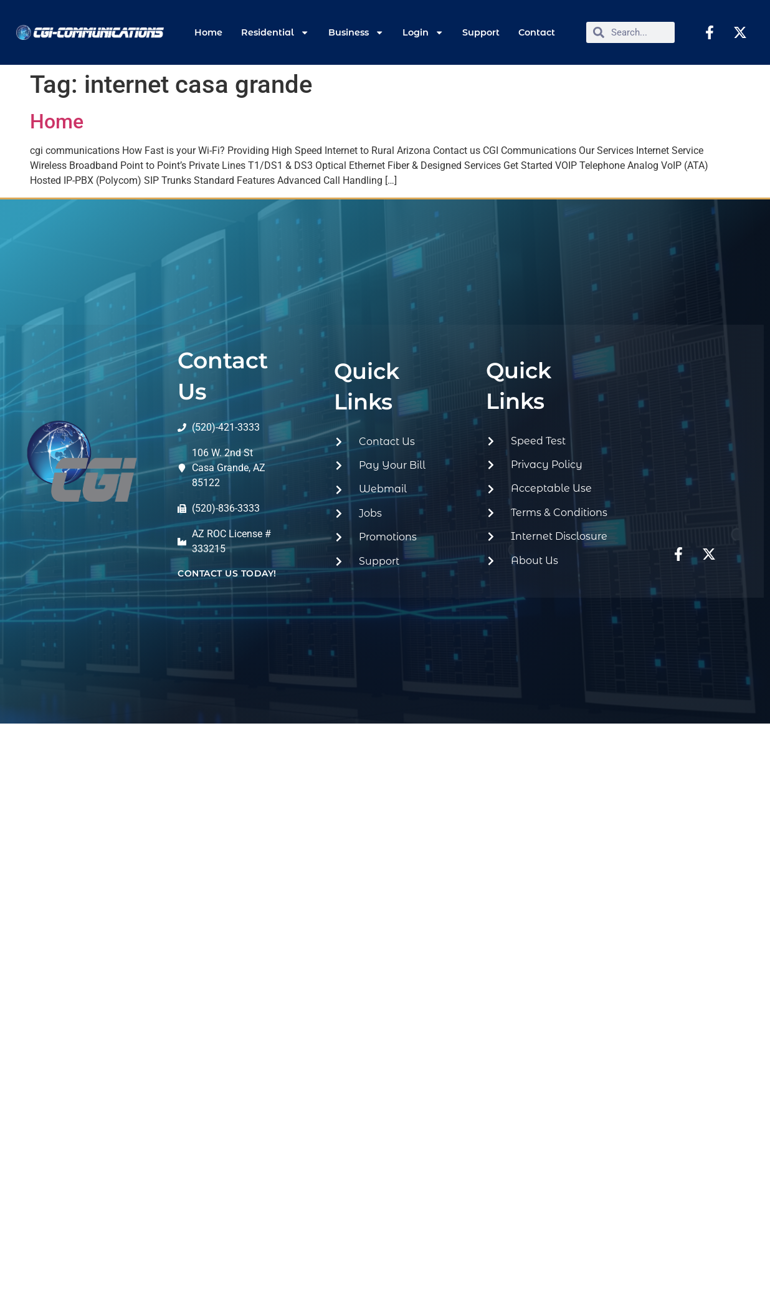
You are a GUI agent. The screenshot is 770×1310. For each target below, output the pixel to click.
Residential (275, 32)
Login (423, 32)
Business (356, 32)
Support (481, 32)
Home (208, 32)
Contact (536, 32)
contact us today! (227, 573)
